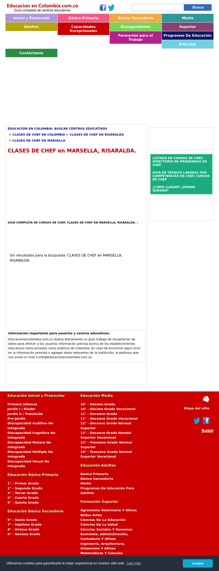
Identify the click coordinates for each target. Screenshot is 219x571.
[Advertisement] (109, 89)
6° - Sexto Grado (22, 520)
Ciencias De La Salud (99, 524)
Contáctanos (31, 53)
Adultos (31, 27)
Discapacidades (136, 27)
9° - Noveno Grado (23, 534)
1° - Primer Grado (23, 483)
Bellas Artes (91, 515)
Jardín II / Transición (25, 414)
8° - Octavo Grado (23, 529)
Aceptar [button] (198, 563)
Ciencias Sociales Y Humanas (106, 529)
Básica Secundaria (135, 18)
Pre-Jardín (16, 418)
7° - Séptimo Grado (24, 524)
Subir (207, 430)
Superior (187, 27)
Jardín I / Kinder (21, 409)
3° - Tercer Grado (22, 493)
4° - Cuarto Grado (23, 498)
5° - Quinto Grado (23, 502)
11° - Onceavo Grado (98, 414)
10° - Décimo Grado (97, 404)
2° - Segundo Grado (24, 488)
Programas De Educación (188, 35)
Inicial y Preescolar (31, 18)
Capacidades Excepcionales (83, 29)
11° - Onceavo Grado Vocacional (109, 418)
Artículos (187, 44)
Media (188, 18)
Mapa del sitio (196, 408)
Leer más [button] (134, 563)
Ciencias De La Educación (103, 520)
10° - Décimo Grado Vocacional (107, 409)
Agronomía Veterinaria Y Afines (108, 510)
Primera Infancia (22, 404)
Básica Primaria (83, 18)
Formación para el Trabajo (135, 37)
